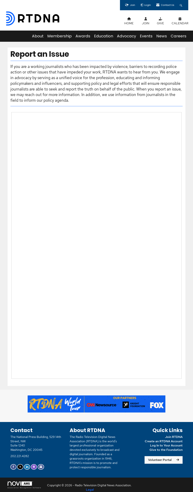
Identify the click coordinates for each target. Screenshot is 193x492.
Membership (59, 36)
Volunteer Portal (160, 460)
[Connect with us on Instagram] (34, 467)
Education (103, 36)
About (38, 36)
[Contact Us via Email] (41, 467)
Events (146, 36)
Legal (90, 490)
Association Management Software (24, 484)
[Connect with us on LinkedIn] (27, 467)
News (161, 36)
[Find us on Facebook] (13, 467)
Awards (82, 36)
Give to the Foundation (166, 450)
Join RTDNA (174, 437)
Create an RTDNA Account (164, 441)
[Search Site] (181, 5)
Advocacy (126, 36)
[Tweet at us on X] (20, 467)
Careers (178, 36)
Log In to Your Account (166, 445)
